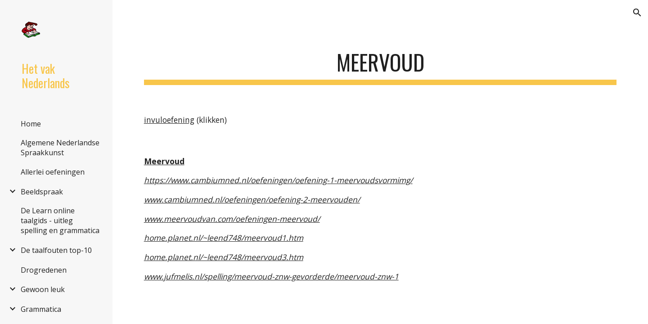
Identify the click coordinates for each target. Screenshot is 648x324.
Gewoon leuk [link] (43, 289)
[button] (637, 12)
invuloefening (169, 119)
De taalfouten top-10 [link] (56, 250)
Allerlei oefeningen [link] (53, 172)
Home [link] (31, 124)
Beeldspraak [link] (42, 192)
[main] (380, 63)
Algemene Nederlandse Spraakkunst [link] (60, 148)
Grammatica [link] (41, 309)
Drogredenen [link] (44, 270)
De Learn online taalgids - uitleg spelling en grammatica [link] (60, 220)
